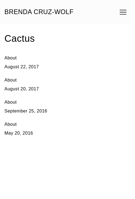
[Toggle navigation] (123, 12)
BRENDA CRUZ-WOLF (39, 12)
